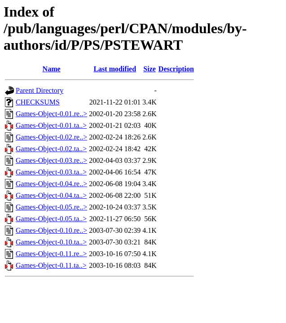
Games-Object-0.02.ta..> (51, 149)
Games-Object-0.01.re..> (51, 114)
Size (149, 69)
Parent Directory (39, 90)
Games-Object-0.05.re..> (51, 207)
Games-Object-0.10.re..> (51, 230)
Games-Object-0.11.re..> (51, 254)
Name (52, 69)
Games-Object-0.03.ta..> (51, 172)
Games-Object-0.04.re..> (51, 184)
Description (176, 69)
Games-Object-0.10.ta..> (51, 242)
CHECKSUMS (38, 102)
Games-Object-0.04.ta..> (51, 195)
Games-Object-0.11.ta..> (51, 265)
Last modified (114, 69)
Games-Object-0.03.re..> (51, 160)
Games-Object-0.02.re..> (51, 137)
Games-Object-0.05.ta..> (51, 219)
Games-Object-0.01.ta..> (51, 125)
